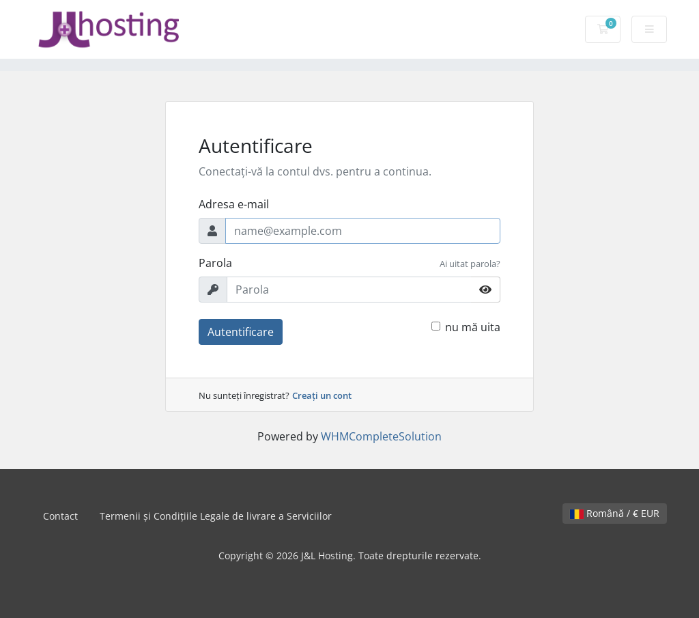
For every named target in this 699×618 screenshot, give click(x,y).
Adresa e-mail (234, 204)
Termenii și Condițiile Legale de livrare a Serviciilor (216, 515)
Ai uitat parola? (470, 263)
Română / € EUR (614, 513)
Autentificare (241, 331)
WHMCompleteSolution (381, 436)
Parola (215, 262)
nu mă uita (472, 327)
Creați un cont (322, 395)
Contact (60, 515)
